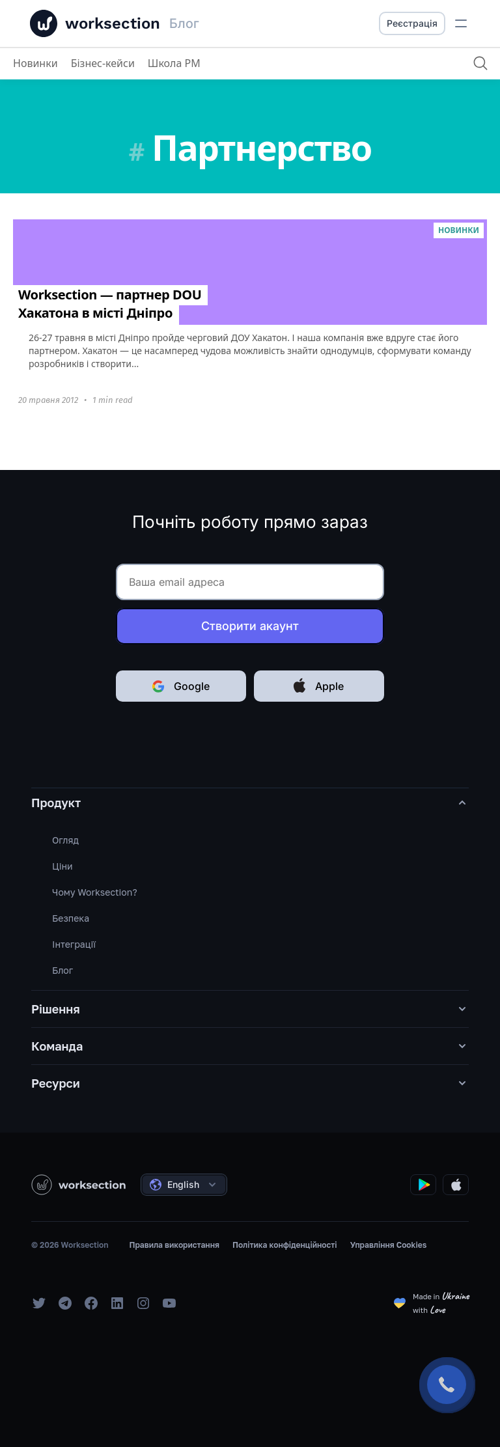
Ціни (62, 866)
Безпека (70, 918)
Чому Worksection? (94, 892)
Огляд (65, 840)
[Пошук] (480, 63)
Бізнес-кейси (103, 63)
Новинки (35, 63)
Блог (62, 970)
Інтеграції (74, 944)
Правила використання (174, 1245)
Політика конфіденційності (284, 1245)
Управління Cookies (388, 1245)
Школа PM (174, 63)
